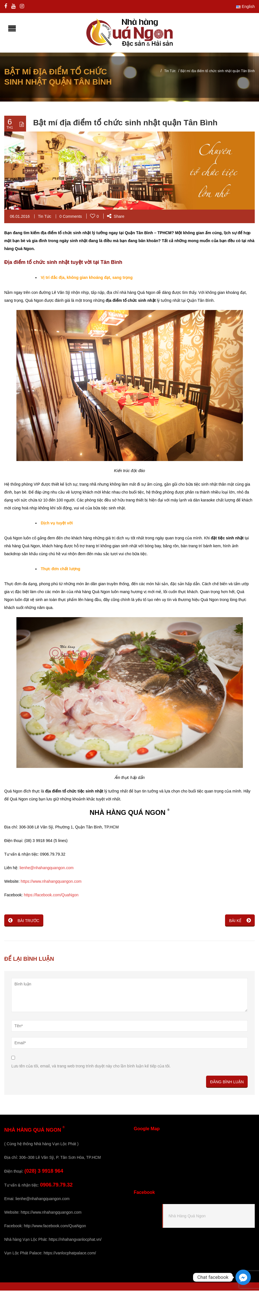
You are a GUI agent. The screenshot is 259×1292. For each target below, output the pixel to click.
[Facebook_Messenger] (243, 1277)
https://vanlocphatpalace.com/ (70, 1254)
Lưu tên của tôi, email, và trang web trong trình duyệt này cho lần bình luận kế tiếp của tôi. (91, 1067)
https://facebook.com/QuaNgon (51, 896)
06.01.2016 (20, 218)
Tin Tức (170, 72)
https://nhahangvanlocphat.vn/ (75, 1241)
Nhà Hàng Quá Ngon (187, 1217)
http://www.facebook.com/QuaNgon (55, 1227)
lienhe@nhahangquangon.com (47, 869)
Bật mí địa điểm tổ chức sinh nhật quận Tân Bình (125, 124)
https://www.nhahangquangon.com (51, 882)
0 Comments (70, 218)
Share (115, 218)
